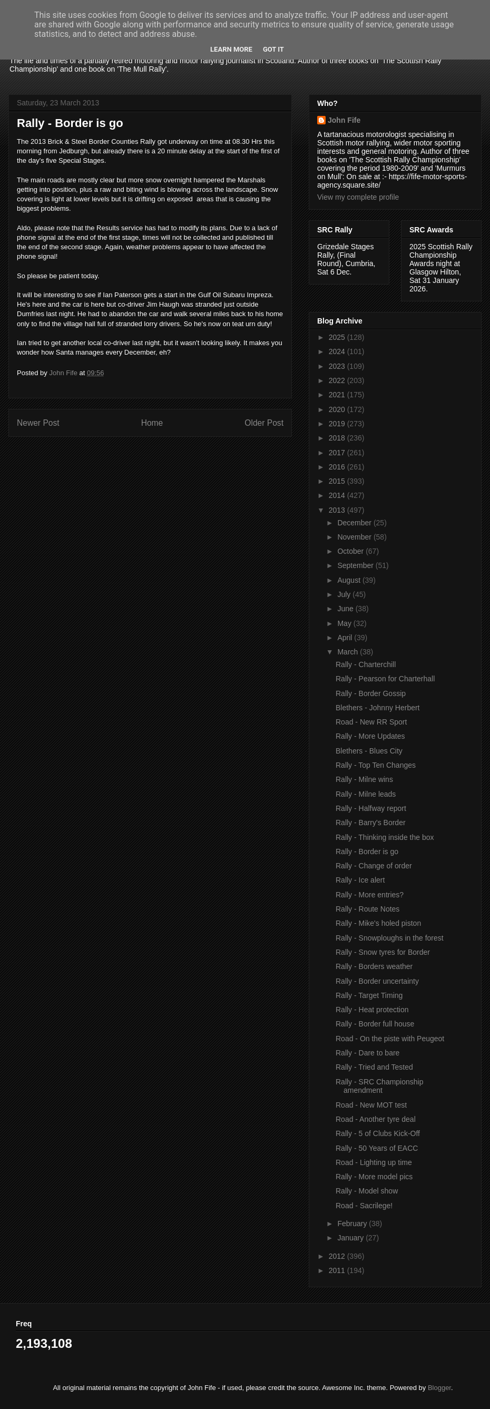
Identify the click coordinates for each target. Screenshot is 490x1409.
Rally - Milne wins (364, 779)
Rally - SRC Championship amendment (380, 1086)
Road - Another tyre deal (376, 1119)
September (356, 565)
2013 (338, 510)
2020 (338, 409)
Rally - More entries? (370, 895)
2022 (338, 380)
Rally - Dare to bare (367, 1053)
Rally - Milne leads (366, 794)
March (348, 652)
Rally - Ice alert (360, 880)
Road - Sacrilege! (364, 1205)
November (355, 537)
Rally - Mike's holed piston (378, 923)
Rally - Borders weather (374, 966)
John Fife (344, 120)
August (349, 580)
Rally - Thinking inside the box (385, 837)
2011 (338, 1270)
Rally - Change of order (374, 866)
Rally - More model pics (374, 1176)
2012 (338, 1256)
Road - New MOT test (371, 1105)
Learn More (231, 49)
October (351, 551)
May (345, 623)
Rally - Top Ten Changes (376, 765)
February (353, 1223)
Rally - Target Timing (369, 995)
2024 (338, 351)
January (351, 1238)
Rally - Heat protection (372, 1009)
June (346, 608)
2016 (338, 467)
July (344, 594)
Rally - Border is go (367, 851)
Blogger (439, 1388)
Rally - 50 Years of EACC (377, 1148)
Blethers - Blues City (369, 751)
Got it (273, 49)
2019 (338, 423)
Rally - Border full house (375, 1024)
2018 (338, 438)
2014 (338, 495)
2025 (338, 337)
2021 (338, 394)
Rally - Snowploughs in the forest (390, 938)
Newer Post (38, 422)
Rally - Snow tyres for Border (383, 952)
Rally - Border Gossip (371, 693)
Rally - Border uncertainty (377, 981)
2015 (338, 481)
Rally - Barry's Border (371, 822)
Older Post (263, 422)
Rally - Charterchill (366, 664)
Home (152, 422)
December (355, 522)
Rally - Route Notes (367, 909)
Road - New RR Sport (371, 722)
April (345, 637)
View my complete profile (358, 197)
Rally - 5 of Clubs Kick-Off (378, 1133)
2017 (338, 452)
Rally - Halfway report (371, 808)
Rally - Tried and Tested (374, 1067)
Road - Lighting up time (374, 1162)
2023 (338, 366)
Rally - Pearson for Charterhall (385, 678)
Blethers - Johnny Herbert (378, 707)
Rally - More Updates (370, 736)
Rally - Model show (367, 1191)
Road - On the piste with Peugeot (390, 1038)
